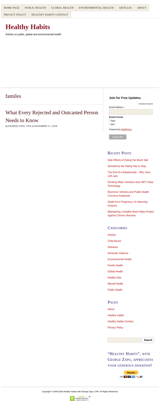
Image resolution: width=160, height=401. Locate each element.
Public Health (35, 7)
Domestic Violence (118, 253)
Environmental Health (96, 7)
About (141, 7)
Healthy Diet (114, 277)
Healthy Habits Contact (49, 14)
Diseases (113, 247)
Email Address (117, 107)
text (113, 124)
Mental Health (115, 283)
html (113, 121)
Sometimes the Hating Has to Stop (127, 166)
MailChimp (126, 129)
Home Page (12, 7)
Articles (125, 7)
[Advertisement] (80, 60)
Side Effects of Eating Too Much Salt (128, 160)
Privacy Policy (15, 14)
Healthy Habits (116, 315)
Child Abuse (114, 241)
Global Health (62, 7)
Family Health (115, 265)
